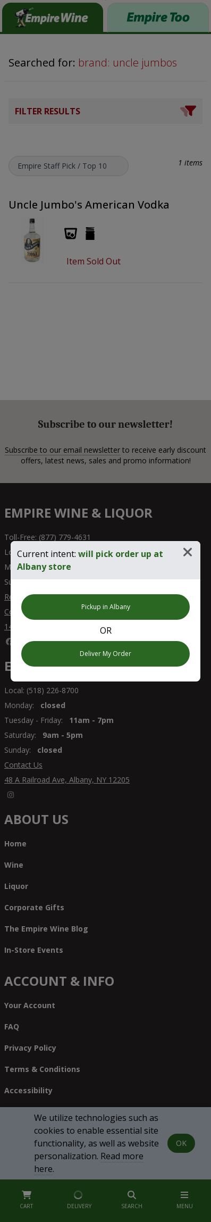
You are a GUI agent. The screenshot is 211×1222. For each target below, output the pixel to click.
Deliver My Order (105, 653)
